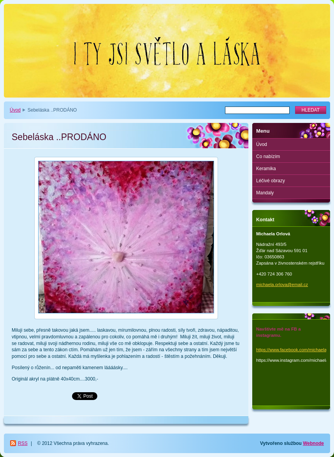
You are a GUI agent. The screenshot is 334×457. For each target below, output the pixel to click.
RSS (23, 443)
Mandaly (265, 193)
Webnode (313, 443)
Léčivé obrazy (270, 180)
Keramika (266, 168)
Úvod (15, 110)
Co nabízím (268, 156)
